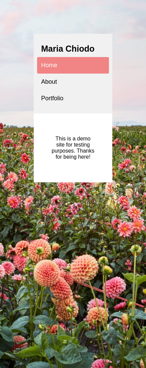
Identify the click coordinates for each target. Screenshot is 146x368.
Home (49, 65)
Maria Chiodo (67, 48)
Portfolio (52, 98)
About (49, 81)
